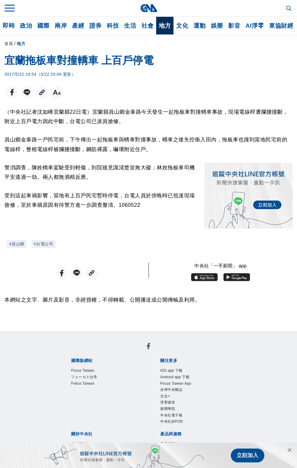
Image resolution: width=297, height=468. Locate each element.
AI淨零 (255, 25)
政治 (26, 25)
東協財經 (281, 25)
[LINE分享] (27, 92)
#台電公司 (43, 244)
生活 (130, 25)
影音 (234, 25)
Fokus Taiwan (82, 383)
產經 (78, 25)
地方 (165, 25)
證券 (95, 25)
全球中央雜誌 (171, 390)
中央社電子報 (171, 415)
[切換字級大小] (57, 92)
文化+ (165, 396)
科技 (113, 25)
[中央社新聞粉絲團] (148, 347)
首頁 (8, 43)
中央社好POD (171, 421)
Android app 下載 (174, 377)
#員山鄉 (16, 244)
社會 (147, 25)
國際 (43, 25)
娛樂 (217, 25)
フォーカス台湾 (84, 377)
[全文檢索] (289, 9)
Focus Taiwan (82, 370)
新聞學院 (167, 409)
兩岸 (61, 25)
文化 (182, 25)
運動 (199, 25)
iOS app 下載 (171, 370)
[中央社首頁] (149, 8)
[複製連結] (42, 92)
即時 (9, 25)
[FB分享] (12, 92)
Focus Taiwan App (175, 383)
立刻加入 (247, 455)
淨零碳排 (167, 402)
